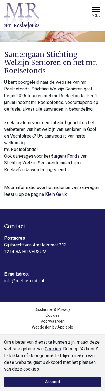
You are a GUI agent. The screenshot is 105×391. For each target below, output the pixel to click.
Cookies (53, 315)
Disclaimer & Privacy (52, 309)
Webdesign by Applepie (52, 327)
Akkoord (52, 382)
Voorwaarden (53, 321)
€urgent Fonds (65, 156)
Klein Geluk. (56, 194)
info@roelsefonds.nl (24, 280)
